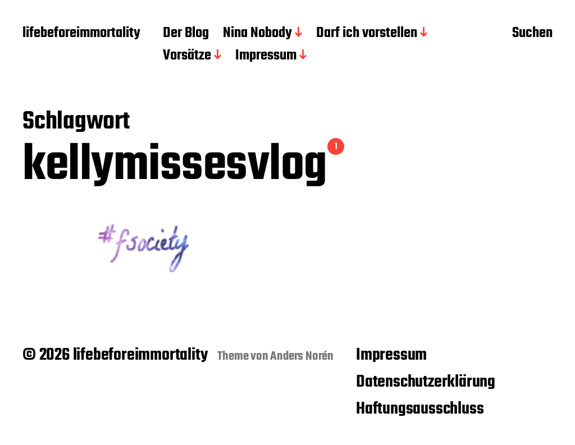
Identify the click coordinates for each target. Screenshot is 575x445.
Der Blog (186, 33)
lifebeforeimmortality (81, 33)
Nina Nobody (257, 33)
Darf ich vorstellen (366, 33)
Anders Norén (302, 356)
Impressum (265, 56)
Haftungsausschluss (419, 409)
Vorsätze (187, 56)
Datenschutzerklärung (425, 382)
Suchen (532, 34)
